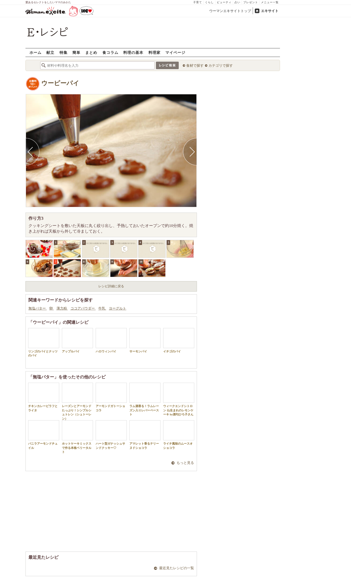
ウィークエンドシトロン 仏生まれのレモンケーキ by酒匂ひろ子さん (178, 399)
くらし (209, 2)
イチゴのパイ (178, 340)
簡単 (76, 52)
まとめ (91, 52)
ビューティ (224, 2)
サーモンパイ (144, 340)
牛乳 (102, 308)
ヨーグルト (117, 308)
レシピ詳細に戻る (111, 286)
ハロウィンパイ (111, 340)
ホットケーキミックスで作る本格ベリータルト (77, 436)
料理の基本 (133, 52)
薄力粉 (62, 308)
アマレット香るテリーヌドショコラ (144, 434)
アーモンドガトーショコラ (111, 397)
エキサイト (269, 11)
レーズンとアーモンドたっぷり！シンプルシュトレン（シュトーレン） (77, 401)
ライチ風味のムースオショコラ (178, 434)
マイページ (175, 52)
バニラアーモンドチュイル (43, 434)
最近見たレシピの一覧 (176, 568)
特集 (63, 52)
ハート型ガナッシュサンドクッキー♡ (111, 434)
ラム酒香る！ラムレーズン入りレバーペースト (144, 399)
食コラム (110, 52)
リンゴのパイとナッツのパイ (43, 342)
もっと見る (185, 463)
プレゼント (250, 2)
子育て (197, 2)
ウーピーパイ (60, 83)
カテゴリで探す (220, 66)
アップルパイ (77, 340)
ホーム (35, 52)
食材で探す (195, 66)
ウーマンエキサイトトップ (230, 11)
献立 (50, 52)
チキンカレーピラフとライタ (43, 397)
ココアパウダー (83, 308)
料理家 (154, 52)
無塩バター (37, 308)
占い (237, 2)
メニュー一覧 (270, 2)
